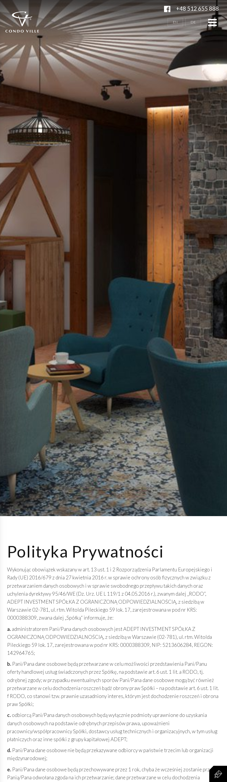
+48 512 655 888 (197, 8)
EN (175, 22)
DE (193, 22)
